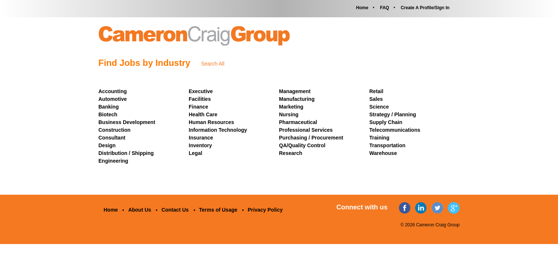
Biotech (107, 114)
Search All (212, 64)
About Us (139, 210)
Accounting (112, 91)
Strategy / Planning (392, 114)
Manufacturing (296, 99)
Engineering (113, 161)
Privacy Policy (265, 210)
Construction (114, 130)
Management (295, 91)
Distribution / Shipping (126, 153)
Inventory (200, 145)
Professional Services (306, 130)
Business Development (126, 122)
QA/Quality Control (302, 145)
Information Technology (218, 130)
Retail (376, 91)
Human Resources (211, 122)
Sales (376, 99)
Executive (201, 91)
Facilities (200, 99)
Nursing (289, 114)
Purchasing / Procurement (311, 138)
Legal (195, 153)
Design (107, 145)
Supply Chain (385, 122)
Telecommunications (394, 130)
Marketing (291, 107)
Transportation (387, 145)
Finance (198, 107)
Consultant (111, 138)
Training (379, 138)
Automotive (112, 99)
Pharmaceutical (298, 122)
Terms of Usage (218, 210)
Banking (108, 107)
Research (290, 153)
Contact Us (175, 210)
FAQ (384, 7)
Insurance (201, 138)
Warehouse (383, 153)
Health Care (203, 114)
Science (379, 107)
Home (362, 7)
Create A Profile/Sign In (425, 7)
